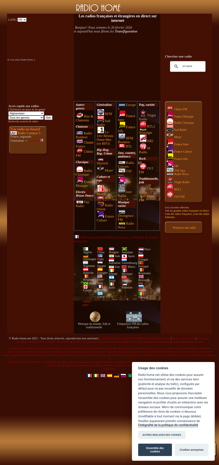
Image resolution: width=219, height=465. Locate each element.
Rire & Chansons (84, 118)
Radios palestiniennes (19, 361)
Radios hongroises (131, 351)
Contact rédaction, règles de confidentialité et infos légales (135, 338)
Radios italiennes (58, 355)
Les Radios (22, 341)
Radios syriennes (74, 365)
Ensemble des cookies (155, 449)
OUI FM (176, 196)
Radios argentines (65, 348)
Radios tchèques (95, 365)
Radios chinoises (178, 348)
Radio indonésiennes (176, 351)
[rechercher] (187, 66)
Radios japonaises (104, 355)
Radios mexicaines (180, 355)
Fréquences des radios (131, 341)
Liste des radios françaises (178, 213)
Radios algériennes (19, 348)
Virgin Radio (178, 182)
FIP (125, 182)
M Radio (144, 150)
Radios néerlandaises (45, 361)
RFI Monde (103, 192)
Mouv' (106, 170)
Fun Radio (82, 204)
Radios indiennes (153, 351)
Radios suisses (54, 365)
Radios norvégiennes (205, 355)
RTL (125, 146)
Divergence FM (125, 216)
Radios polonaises (70, 361)
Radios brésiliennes (132, 348)
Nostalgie (145, 131)
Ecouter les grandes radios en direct (94, 341)
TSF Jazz (176, 170)
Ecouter (36, 140)
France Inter (178, 144)
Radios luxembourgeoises (130, 355)
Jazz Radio (125, 193)
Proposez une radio (184, 227)
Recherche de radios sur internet (50, 341)
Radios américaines (65, 351)
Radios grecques (109, 351)
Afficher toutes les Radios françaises (102, 237)
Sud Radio (103, 123)
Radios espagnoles (41, 351)
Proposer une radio (183, 338)
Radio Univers (126, 164)
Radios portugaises (92, 361)
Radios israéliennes (35, 355)
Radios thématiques (158, 341)
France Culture (105, 218)
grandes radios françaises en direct (191, 210)
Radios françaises (88, 351)
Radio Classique (84, 172)
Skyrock (102, 161)
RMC (105, 198)
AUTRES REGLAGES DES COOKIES (161, 434)
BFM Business (125, 140)
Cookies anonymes (192, 449)
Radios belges (111, 348)
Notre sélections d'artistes (188, 341)
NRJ (146, 141)
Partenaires (203, 338)
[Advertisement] (117, 67)
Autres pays (87, 303)
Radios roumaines (116, 361)
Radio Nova (177, 174)
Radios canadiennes (156, 348)
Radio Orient (105, 207)
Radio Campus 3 (29, 133)
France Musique (84, 183)
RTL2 (147, 126)
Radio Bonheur (84, 135)
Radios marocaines (157, 355)
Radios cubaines (199, 348)
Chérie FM (177, 109)
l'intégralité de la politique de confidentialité (168, 425)
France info (177, 158)
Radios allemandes (42, 348)
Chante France (84, 144)
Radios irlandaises (12, 355)
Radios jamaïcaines (81, 355)
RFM (105, 114)
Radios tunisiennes (116, 365)
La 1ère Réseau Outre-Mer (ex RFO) (105, 137)
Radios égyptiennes (18, 351)
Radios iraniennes (200, 351)
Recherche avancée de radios (23, 121)
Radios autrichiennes (89, 348)
